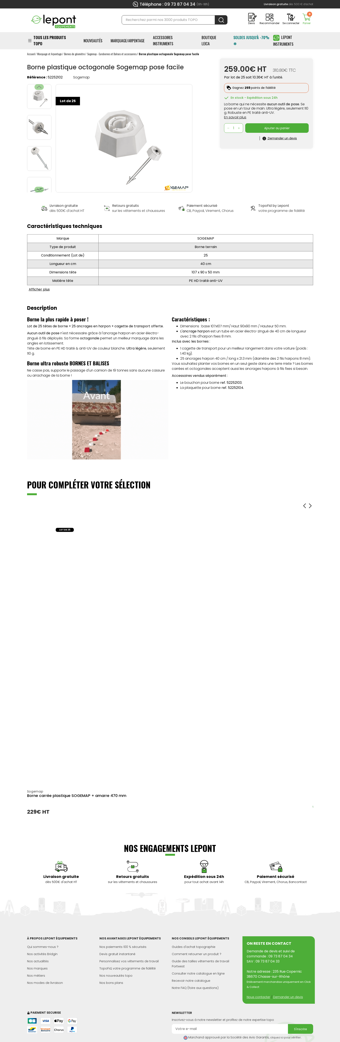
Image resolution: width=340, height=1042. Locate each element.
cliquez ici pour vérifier (285, 1037)
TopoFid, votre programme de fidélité (127, 968)
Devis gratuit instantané (117, 954)
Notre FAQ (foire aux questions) (195, 988)
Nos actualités (38, 961)
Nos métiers (36, 975)
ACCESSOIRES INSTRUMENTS (163, 40)
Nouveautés (93, 40)
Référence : (37, 77)
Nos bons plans (111, 983)
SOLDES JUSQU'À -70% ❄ (251, 40)
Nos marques (37, 968)
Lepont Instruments (283, 40)
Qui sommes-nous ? (42, 947)
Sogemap (81, 77)
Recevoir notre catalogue (191, 981)
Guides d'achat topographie (193, 947)
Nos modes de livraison (45, 983)
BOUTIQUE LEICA (209, 40)
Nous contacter (258, 997)
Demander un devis (288, 997)
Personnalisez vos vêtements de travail (129, 961)
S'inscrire (300, 1029)
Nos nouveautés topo (115, 975)
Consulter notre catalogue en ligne (198, 973)
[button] (39, 189)
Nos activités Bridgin (42, 954)
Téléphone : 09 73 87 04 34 (167, 4)
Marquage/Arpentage (128, 40)
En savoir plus (235, 117)
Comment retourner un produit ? (196, 954)
